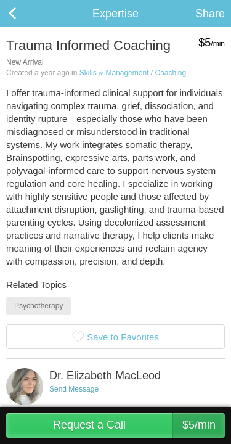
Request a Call (139, 425)
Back (24, 13)
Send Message (74, 389)
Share (210, 13)
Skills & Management (114, 72)
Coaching (170, 72)
